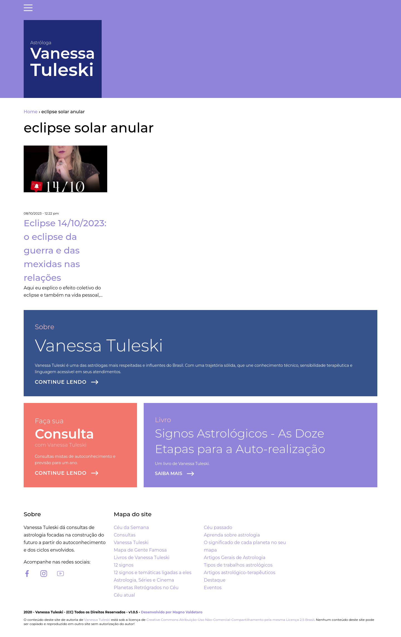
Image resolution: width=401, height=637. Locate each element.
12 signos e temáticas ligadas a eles (153, 572)
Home (31, 111)
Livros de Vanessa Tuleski (142, 557)
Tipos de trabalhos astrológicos (238, 565)
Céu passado (218, 527)
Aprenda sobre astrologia (232, 535)
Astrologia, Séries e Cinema (144, 580)
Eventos (212, 587)
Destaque (215, 580)
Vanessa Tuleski (99, 345)
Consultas (125, 535)
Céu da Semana (131, 527)
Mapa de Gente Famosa (140, 550)
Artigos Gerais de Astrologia (234, 557)
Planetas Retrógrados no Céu (146, 587)
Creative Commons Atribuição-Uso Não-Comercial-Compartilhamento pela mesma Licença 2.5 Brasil (230, 620)
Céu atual (124, 595)
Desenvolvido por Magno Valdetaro (171, 612)
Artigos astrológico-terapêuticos (239, 572)
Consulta (64, 434)
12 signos (124, 565)
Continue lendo (61, 382)
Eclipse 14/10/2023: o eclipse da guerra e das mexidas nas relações (65, 250)
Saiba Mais (168, 473)
